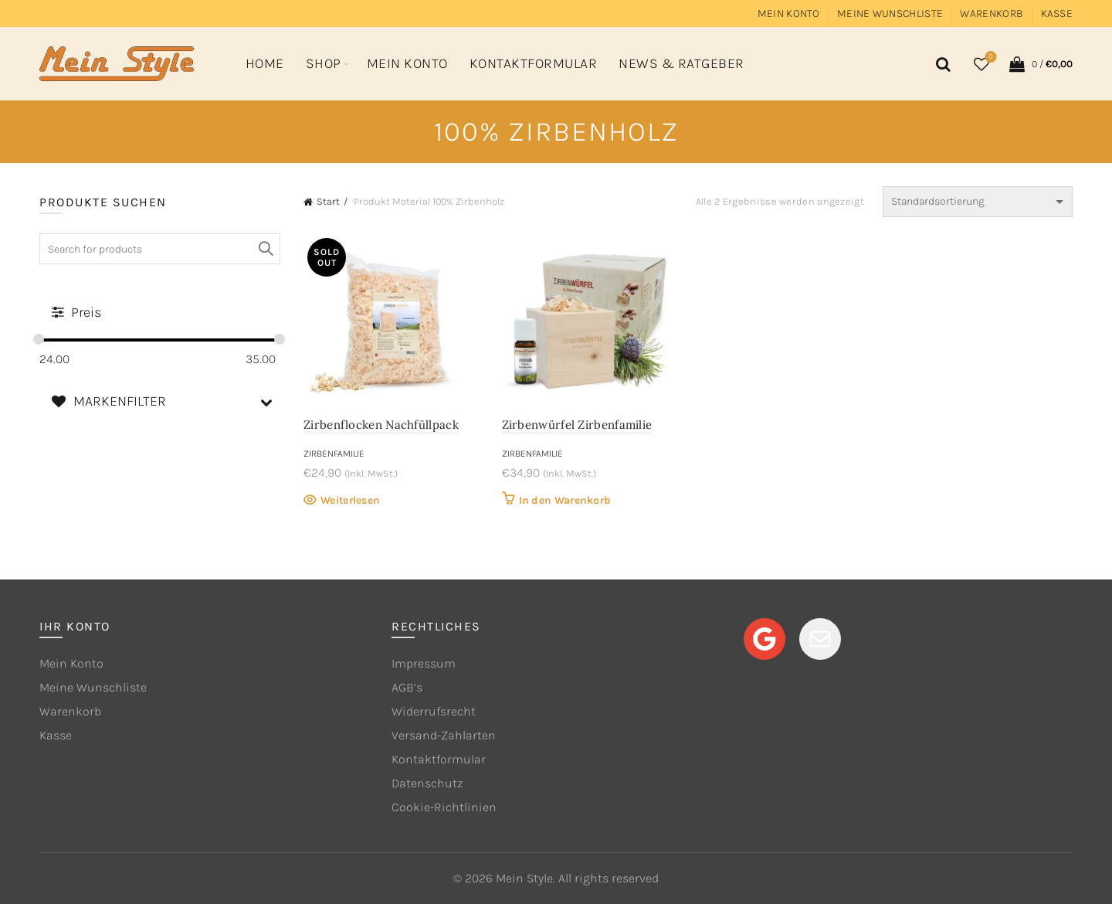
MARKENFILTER (165, 401)
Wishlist (989, 58)
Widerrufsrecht (434, 711)
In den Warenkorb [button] (565, 500)
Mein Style (524, 878)
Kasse (1057, 13)
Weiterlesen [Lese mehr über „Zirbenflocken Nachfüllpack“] (350, 500)
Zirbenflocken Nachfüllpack (381, 424)
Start (328, 201)
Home (265, 63)
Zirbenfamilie (333, 453)
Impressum (424, 663)
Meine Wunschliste (890, 13)
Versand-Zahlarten (444, 735)
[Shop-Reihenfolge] (978, 201)
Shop (323, 63)
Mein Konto (789, 13)
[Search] (940, 64)
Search (264, 248)
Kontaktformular (534, 63)
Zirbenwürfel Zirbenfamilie (577, 424)
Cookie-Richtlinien (444, 807)
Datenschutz (427, 783)
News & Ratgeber (681, 63)
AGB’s (407, 687)
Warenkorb (991, 13)
